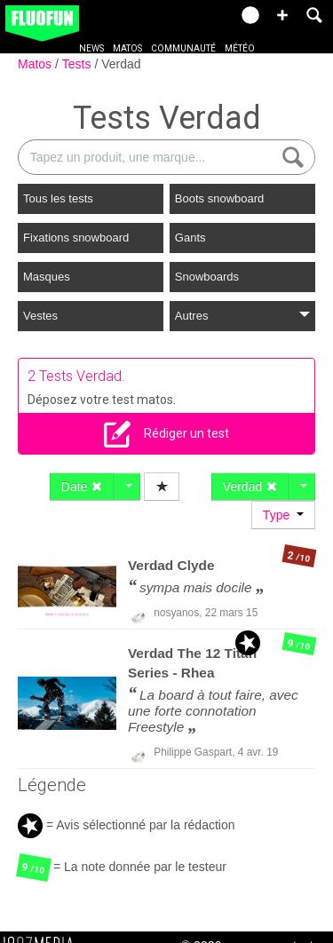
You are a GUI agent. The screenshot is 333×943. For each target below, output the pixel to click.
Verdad (120, 64)
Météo (240, 48)
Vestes (40, 315)
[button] (282, 15)
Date (82, 486)
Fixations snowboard (76, 237)
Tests (78, 64)
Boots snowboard (219, 198)
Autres (242, 315)
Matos (127, 48)
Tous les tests (58, 198)
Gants (190, 237)
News (91, 48)
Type (283, 515)
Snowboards (207, 276)
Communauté (183, 48)
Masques (46, 276)
